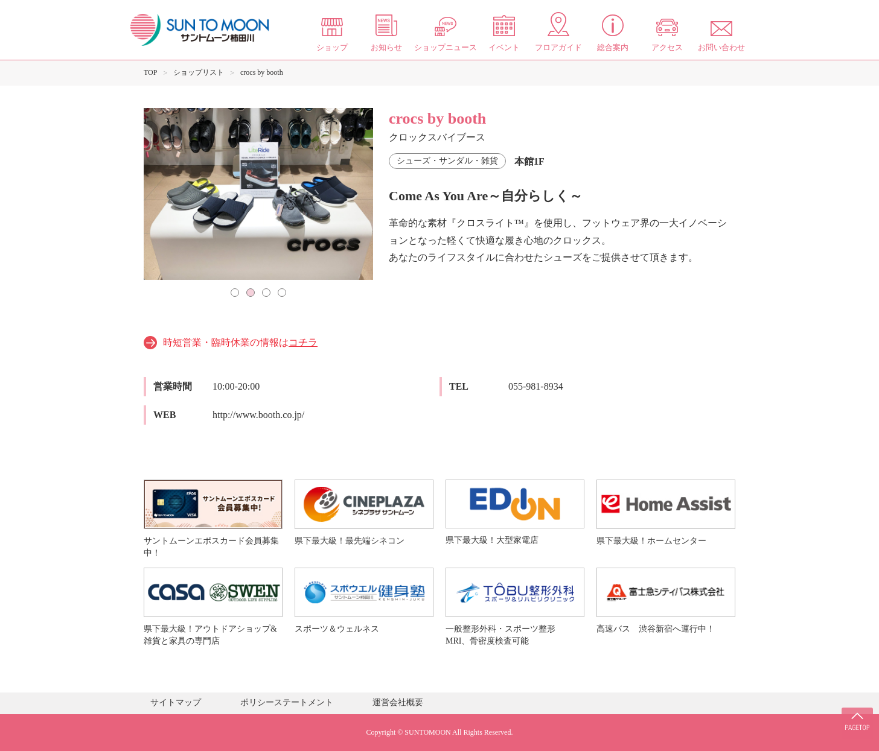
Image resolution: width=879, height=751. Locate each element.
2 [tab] (250, 292)
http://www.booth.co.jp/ (258, 415)
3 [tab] (266, 292)
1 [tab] (235, 292)
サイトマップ (175, 702)
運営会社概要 (397, 702)
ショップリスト (198, 72)
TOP (150, 72)
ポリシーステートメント (286, 702)
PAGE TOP (855, 715)
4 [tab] (282, 292)
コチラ (303, 342)
